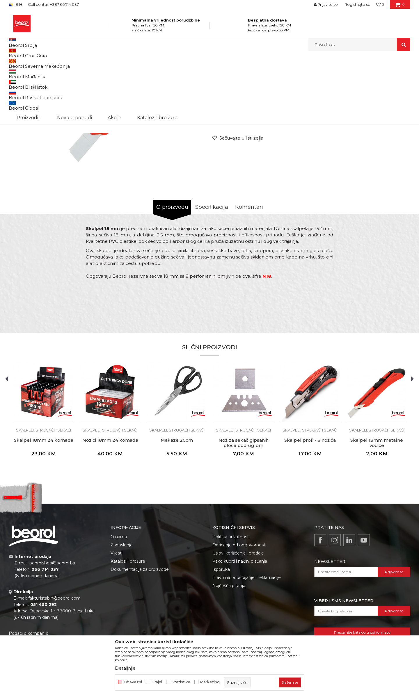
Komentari (249, 267)
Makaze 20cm (177, 500)
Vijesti (116, 613)
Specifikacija (211, 267)
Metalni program (93, 63)
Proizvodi (66, 63)
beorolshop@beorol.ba (52, 622)
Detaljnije (125, 668)
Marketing (210, 682)
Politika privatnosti (231, 596)
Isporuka (221, 629)
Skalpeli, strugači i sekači (132, 63)
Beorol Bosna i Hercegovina (31, 63)
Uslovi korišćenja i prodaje (238, 613)
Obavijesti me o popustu (386, 162)
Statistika (181, 682)
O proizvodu (172, 267)
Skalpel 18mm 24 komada (43, 500)
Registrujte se (357, 4)
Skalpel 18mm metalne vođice (376, 503)
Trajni (157, 682)
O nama (119, 596)
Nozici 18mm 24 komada (110, 500)
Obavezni (133, 682)
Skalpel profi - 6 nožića (310, 500)
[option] (34, 99)
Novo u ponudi (74, 44)
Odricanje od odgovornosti (239, 604)
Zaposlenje (122, 604)
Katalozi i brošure (128, 621)
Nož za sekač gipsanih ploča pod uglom (244, 503)
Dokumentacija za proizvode (140, 629)
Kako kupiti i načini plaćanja (239, 621)
